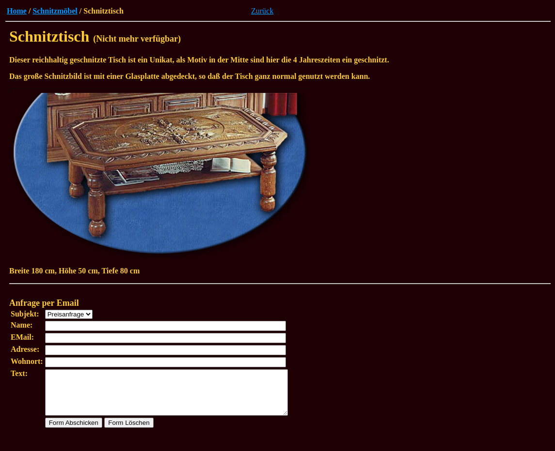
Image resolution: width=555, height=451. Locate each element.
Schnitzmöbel (54, 11)
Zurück (262, 11)
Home (17, 11)
